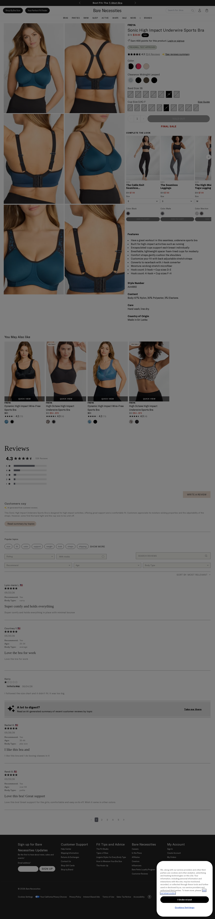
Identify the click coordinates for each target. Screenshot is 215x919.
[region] (185, 889)
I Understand (184, 899)
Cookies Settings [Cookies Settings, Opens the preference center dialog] (185, 907)
